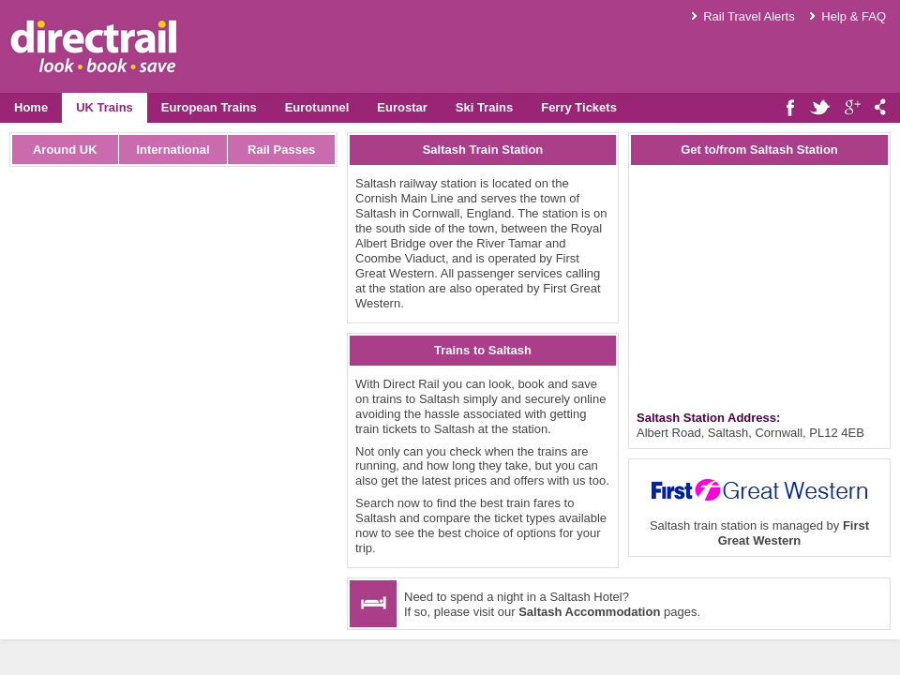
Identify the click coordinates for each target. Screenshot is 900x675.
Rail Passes (281, 149)
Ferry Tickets (579, 107)
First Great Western (793, 533)
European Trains (209, 107)
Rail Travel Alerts (749, 16)
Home (31, 107)
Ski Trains (484, 107)
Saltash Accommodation (589, 612)
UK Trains (104, 107)
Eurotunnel (317, 107)
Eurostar (402, 107)
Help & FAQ (853, 16)
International (172, 149)
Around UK (65, 149)
